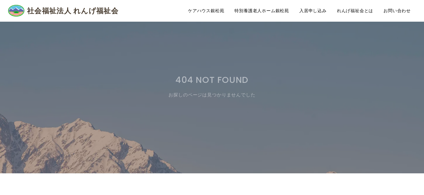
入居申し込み (313, 11)
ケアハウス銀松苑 (206, 11)
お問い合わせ (397, 11)
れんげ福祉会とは (355, 11)
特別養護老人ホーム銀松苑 (261, 11)
